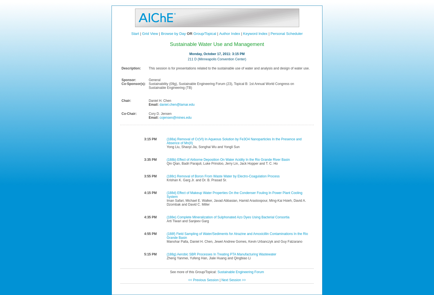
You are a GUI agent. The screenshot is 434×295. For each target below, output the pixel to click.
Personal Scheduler (286, 34)
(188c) (172, 176)
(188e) (172, 217)
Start (135, 34)
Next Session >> (233, 280)
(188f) (171, 234)
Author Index (229, 34)
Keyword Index (255, 34)
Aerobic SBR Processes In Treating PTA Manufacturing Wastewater (227, 254)
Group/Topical (204, 34)
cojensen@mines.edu (175, 118)
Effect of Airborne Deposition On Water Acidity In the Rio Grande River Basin (233, 160)
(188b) (172, 160)
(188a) (172, 139)
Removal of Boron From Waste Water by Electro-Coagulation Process (228, 176)
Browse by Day (173, 34)
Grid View (150, 34)
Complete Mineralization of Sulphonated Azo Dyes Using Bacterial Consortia (233, 217)
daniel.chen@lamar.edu (177, 105)
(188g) (172, 254)
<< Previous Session (203, 280)
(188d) (172, 193)
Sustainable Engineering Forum (241, 272)
